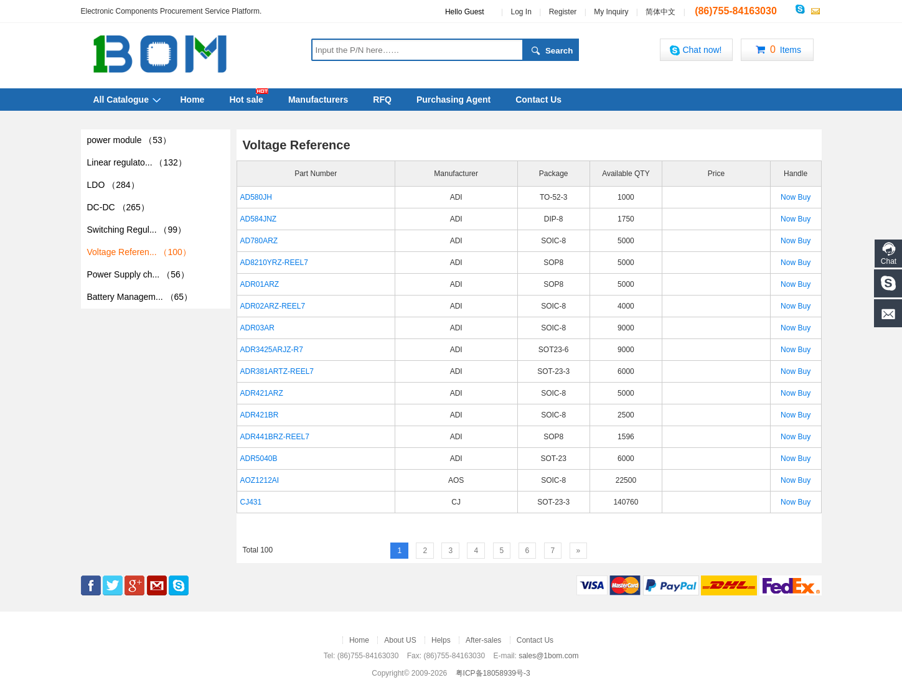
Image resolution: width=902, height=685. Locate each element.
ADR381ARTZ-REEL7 (277, 371)
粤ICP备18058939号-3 (493, 673)
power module (129, 140)
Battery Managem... (140, 297)
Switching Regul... (137, 230)
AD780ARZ (259, 240)
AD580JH (256, 197)
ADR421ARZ (261, 393)
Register (563, 11)
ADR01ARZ (260, 284)
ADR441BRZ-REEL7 (274, 436)
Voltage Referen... (139, 252)
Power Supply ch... (138, 274)
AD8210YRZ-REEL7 (274, 262)
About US (400, 640)
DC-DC (118, 207)
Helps (441, 640)
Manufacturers (318, 100)
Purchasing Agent (453, 100)
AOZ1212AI (260, 480)
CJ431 (251, 502)
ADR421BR (259, 415)
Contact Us (538, 100)
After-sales (483, 640)
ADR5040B (259, 458)
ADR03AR (257, 328)
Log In (520, 11)
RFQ (382, 100)
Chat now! (695, 50)
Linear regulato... (137, 162)
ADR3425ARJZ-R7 (271, 349)
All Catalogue (121, 100)
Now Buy (795, 197)
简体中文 (660, 11)
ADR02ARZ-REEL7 (273, 306)
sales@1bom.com (548, 655)
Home (193, 100)
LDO (113, 185)
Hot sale (246, 100)
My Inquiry (611, 11)
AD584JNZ (258, 219)
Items (777, 50)
